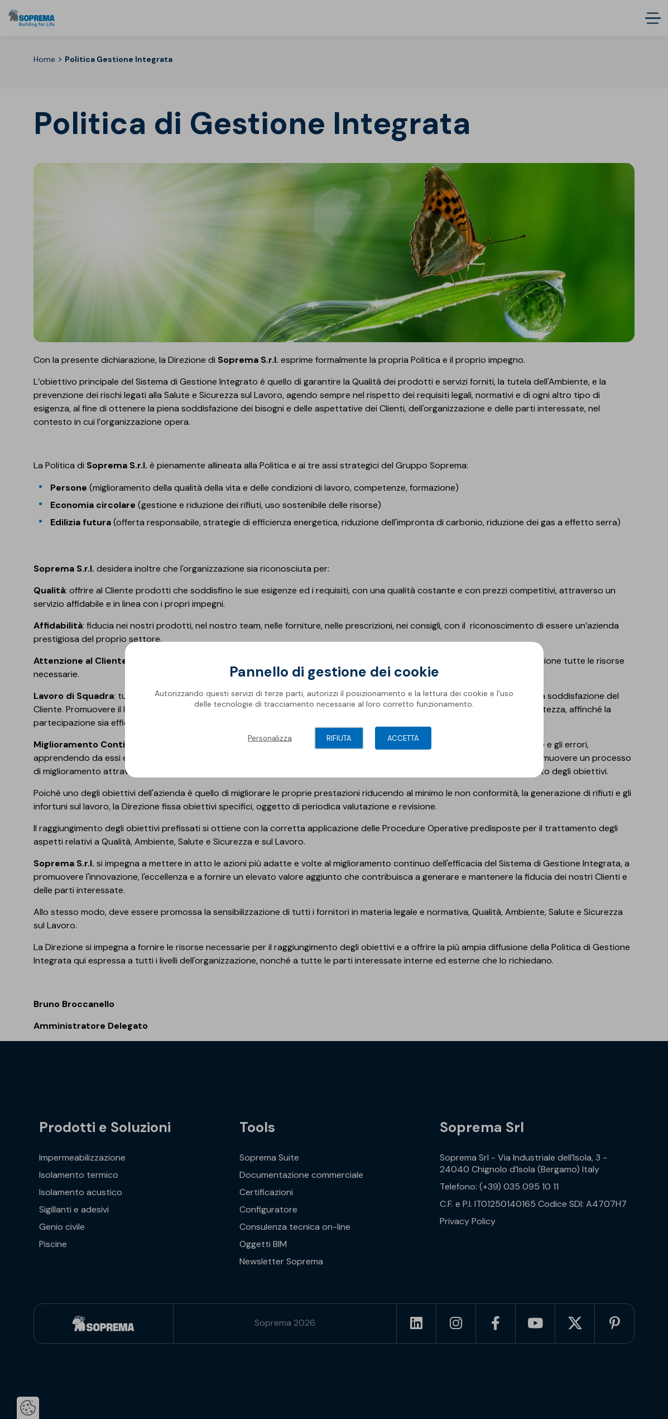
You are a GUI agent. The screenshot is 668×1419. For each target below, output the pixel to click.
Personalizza (270, 737)
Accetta (403, 737)
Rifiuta (339, 737)
